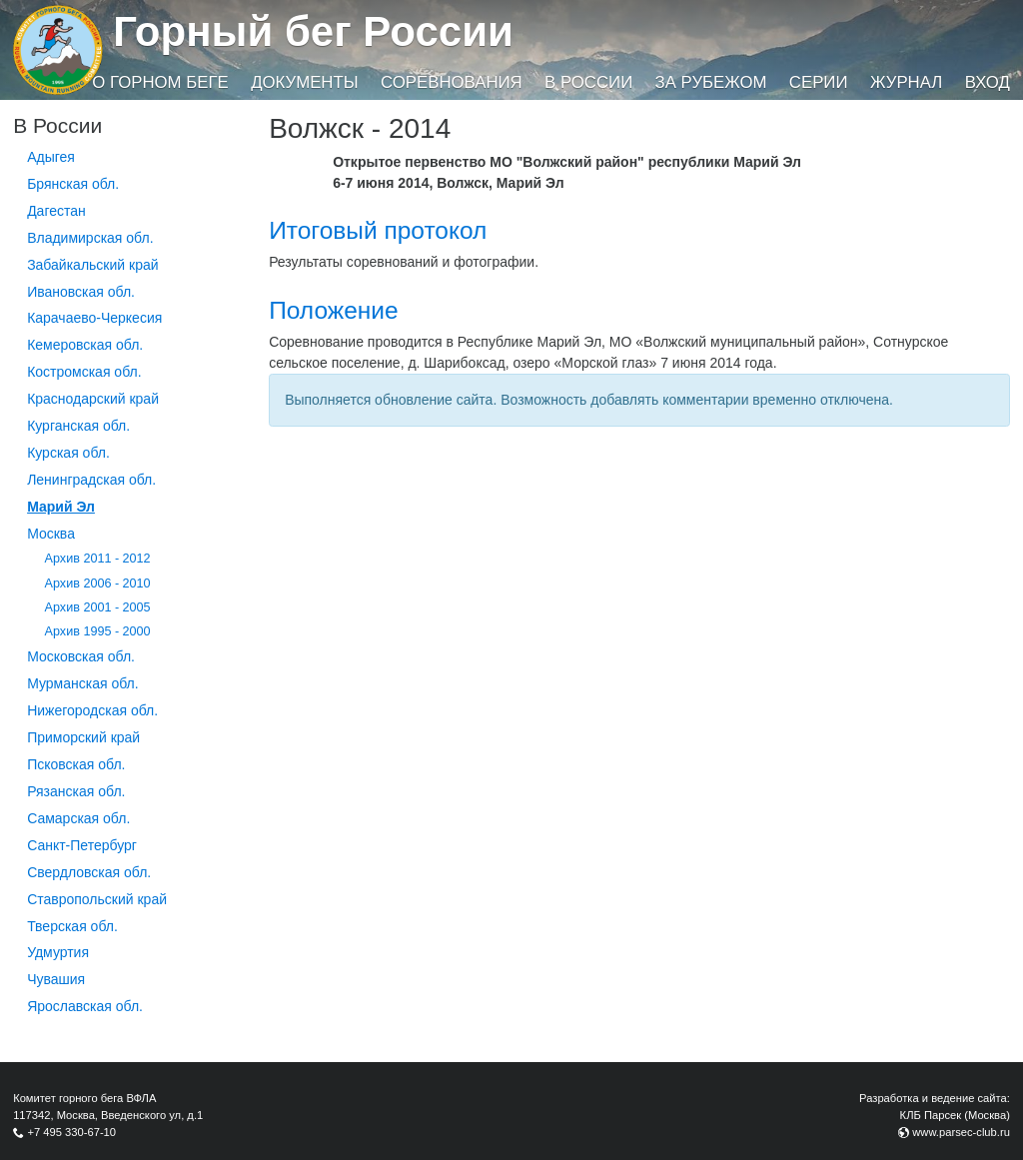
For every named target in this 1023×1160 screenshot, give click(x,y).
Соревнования (451, 82)
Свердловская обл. (89, 872)
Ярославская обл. (85, 1006)
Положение (333, 310)
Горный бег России (313, 31)
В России (588, 82)
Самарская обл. (78, 818)
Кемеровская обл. (85, 345)
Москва (51, 534)
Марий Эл (61, 507)
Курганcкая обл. (78, 426)
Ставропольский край (97, 899)
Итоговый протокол (378, 230)
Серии (818, 82)
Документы (304, 82)
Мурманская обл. (83, 683)
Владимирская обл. (90, 238)
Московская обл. (81, 656)
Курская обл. (68, 453)
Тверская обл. (72, 926)
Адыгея (51, 157)
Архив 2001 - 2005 (98, 607)
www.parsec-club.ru (961, 1132)
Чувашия (56, 979)
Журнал (906, 82)
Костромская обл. (84, 372)
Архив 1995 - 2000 (98, 631)
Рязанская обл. (76, 791)
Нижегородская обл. (92, 710)
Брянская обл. (73, 184)
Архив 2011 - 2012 (98, 559)
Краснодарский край (93, 399)
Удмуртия (58, 952)
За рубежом (711, 82)
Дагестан (56, 211)
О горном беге (160, 82)
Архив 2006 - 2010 (98, 583)
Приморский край (83, 737)
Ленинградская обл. (91, 480)
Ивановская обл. (81, 292)
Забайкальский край (92, 265)
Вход (987, 82)
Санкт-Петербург (82, 845)
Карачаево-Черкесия (94, 318)
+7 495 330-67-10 (71, 1132)
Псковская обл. (76, 764)
